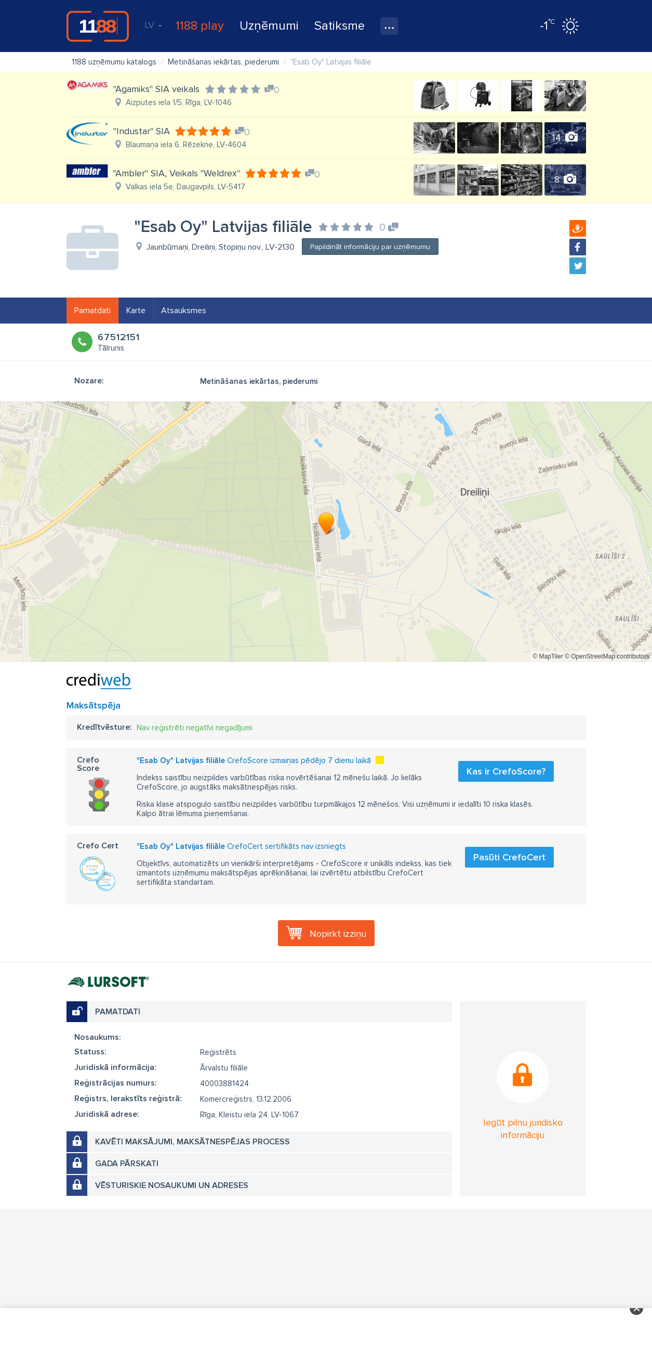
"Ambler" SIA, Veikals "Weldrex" (176, 173)
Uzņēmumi (269, 25)
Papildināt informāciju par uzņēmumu (370, 246)
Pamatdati (92, 310)
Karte (135, 310)
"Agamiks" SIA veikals (156, 89)
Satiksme (339, 25)
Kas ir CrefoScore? (506, 771)
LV (153, 25)
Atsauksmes (183, 310)
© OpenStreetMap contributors (607, 656)
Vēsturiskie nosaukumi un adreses (171, 1185)
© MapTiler (548, 656)
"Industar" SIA (141, 131)
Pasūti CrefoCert (509, 857)
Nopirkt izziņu (338, 933)
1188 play (200, 25)
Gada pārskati (126, 1163)
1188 (97, 26)
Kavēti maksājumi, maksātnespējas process (192, 1142)
